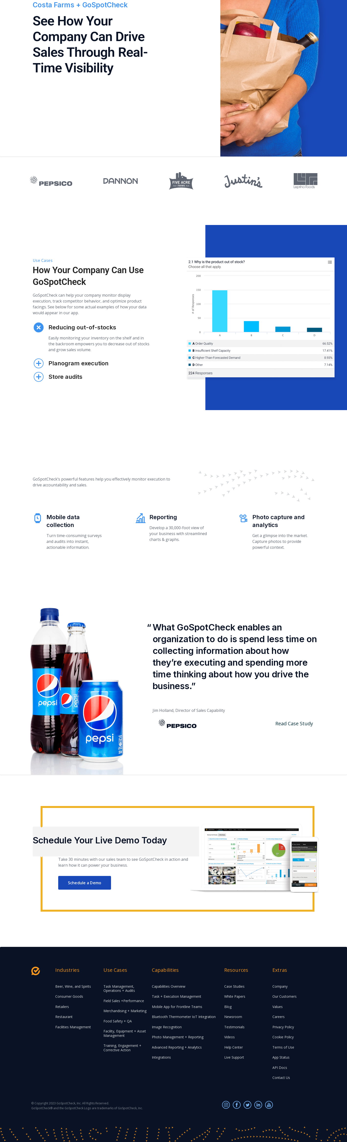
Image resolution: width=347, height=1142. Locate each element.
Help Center (233, 1047)
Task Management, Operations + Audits (119, 988)
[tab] (91, 308)
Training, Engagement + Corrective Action (122, 1047)
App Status (281, 1057)
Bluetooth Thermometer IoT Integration (184, 1016)
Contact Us (281, 1077)
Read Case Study (294, 723)
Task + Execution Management (176, 996)
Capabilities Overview (168, 986)
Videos (229, 1037)
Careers (278, 1016)
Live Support (234, 1057)
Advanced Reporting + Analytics (177, 1047)
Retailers (62, 1006)
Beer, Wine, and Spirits (73, 986)
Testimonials (234, 1027)
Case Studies (234, 986)
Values (277, 1006)
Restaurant (64, 1016)
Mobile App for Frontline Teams (177, 1006)
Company (280, 986)
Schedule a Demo (84, 882)
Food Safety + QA (117, 1021)
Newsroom (233, 1016)
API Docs (279, 1067)
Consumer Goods (69, 996)
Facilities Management (73, 1027)
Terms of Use (283, 1047)
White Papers (234, 996)
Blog (228, 1006)
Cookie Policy (283, 1037)
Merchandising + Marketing (124, 1010)
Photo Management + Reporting (177, 1037)
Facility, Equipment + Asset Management (124, 1033)
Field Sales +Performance (123, 1000)
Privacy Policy (283, 1027)
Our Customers (284, 996)
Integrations (161, 1057)
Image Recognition (167, 1027)
